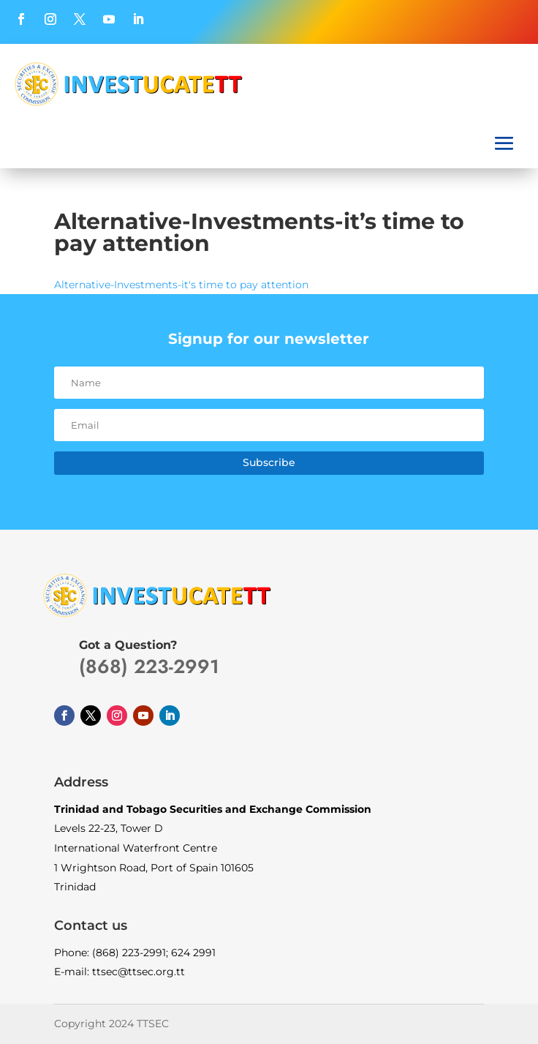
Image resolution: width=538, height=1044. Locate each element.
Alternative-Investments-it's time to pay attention (181, 284)
